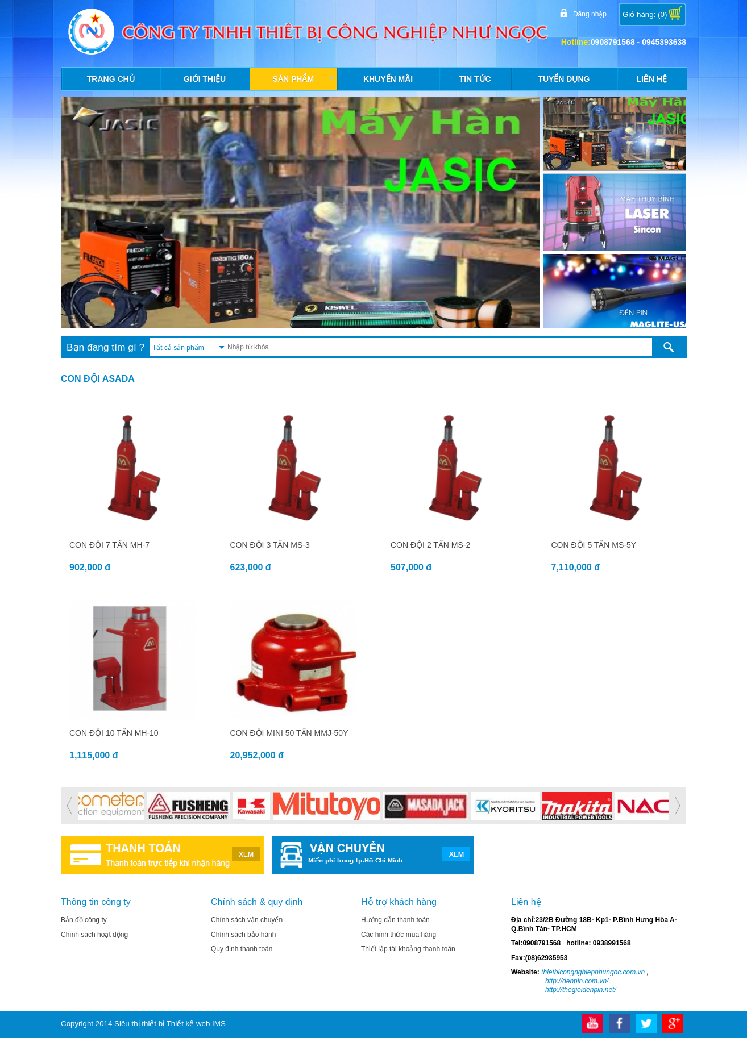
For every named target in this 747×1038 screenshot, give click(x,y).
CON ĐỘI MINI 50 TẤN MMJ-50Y (289, 732)
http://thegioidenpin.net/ (580, 990)
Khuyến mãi (388, 79)
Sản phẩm (305, 81)
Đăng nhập (588, 13)
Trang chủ (111, 79)
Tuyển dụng (564, 79)
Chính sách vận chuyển (247, 920)
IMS (219, 1023)
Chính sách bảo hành (243, 935)
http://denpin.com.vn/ (576, 981)
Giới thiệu (205, 79)
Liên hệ (651, 79)
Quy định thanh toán (241, 949)
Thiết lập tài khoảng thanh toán (408, 949)
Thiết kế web (188, 1023)
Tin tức (475, 79)
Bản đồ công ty (84, 920)
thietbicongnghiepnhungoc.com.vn (592, 972)
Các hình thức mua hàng (398, 935)
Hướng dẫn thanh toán (395, 920)
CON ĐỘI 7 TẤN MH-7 (109, 544)
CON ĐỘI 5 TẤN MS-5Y (594, 544)
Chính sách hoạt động (94, 935)
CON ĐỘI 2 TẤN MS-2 (430, 544)
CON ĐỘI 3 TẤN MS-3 (270, 544)
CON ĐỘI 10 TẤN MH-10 (114, 732)
